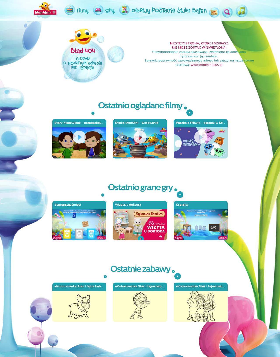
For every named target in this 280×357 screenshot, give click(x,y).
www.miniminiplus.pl (206, 65)
